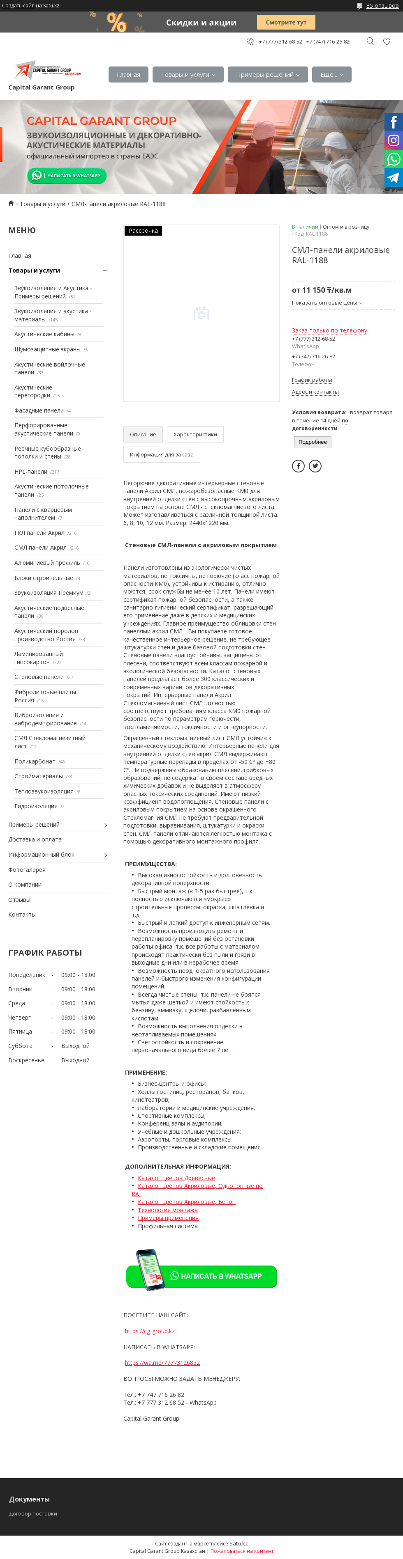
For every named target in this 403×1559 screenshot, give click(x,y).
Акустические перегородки (33, 391)
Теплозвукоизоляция (44, 791)
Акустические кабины (44, 334)
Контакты (22, 914)
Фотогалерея (27, 869)
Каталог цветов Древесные (176, 1178)
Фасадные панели (39, 410)
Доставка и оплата (35, 839)
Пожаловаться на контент (242, 1551)
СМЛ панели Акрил (40, 547)
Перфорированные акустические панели (43, 429)
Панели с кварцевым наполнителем (43, 514)
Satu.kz (238, 1543)
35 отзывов (382, 5)
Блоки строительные (43, 578)
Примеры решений (265, 74)
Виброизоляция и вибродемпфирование (45, 719)
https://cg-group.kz (150, 1331)
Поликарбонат (35, 761)
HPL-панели (30, 471)
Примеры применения (168, 1218)
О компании (25, 884)
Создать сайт (18, 6)
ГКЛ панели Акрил (39, 532)
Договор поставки (33, 1513)
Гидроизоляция (36, 806)
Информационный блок (41, 854)
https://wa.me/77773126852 (162, 1362)
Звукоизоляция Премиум (48, 592)
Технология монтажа (168, 1210)
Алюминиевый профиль (47, 562)
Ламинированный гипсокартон (38, 658)
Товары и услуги (185, 74)
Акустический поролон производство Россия (46, 635)
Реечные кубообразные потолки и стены (47, 453)
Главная (128, 74)
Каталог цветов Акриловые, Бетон (187, 1202)
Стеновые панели (39, 677)
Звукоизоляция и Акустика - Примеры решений (53, 292)
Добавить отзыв (386, 41)
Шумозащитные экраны (47, 349)
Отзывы (19, 899)
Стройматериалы (38, 776)
